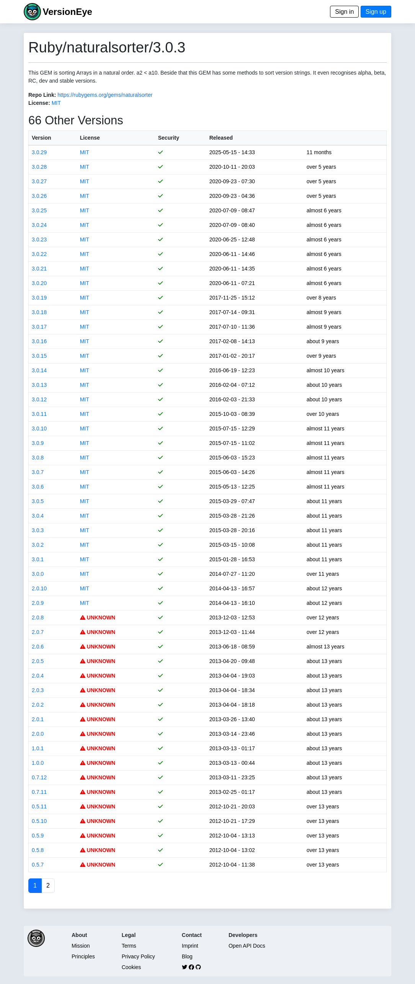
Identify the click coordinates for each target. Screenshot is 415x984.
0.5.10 (39, 821)
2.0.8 (38, 617)
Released (221, 138)
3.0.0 (38, 574)
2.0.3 (38, 690)
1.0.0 (38, 763)
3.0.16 (39, 341)
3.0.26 (39, 196)
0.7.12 (39, 777)
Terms (129, 946)
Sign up (376, 11)
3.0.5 (38, 501)
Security (168, 138)
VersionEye (67, 12)
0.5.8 (38, 850)
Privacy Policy (138, 956)
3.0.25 (39, 210)
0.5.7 (38, 865)
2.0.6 (38, 647)
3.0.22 (39, 254)
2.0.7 (38, 632)
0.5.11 (39, 806)
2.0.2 (38, 705)
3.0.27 (39, 181)
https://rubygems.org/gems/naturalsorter (104, 95)
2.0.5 (38, 661)
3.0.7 (38, 472)
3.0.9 (38, 443)
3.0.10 (39, 428)
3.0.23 (39, 239)
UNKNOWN (98, 617)
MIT (56, 103)
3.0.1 (38, 559)
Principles (83, 956)
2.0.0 (38, 734)
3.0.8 (38, 458)
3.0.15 (39, 356)
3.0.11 (39, 414)
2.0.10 (39, 588)
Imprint (190, 946)
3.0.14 (39, 370)
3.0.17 (39, 327)
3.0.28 (39, 167)
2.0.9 (38, 603)
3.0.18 (39, 312)
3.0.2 (38, 545)
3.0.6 (38, 487)
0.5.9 (38, 835)
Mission (81, 946)
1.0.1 (38, 748)
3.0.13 (39, 385)
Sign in (344, 11)
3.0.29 (39, 152)
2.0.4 (38, 676)
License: (39, 103)
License (90, 138)
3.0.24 (39, 225)
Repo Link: (42, 95)
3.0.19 (39, 298)
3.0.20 (39, 283)
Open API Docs (247, 946)
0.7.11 (39, 792)
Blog (187, 956)
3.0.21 (39, 269)
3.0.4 (38, 516)
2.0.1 (38, 719)
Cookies (131, 967)
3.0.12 (39, 399)
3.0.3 (38, 530)
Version (41, 138)
